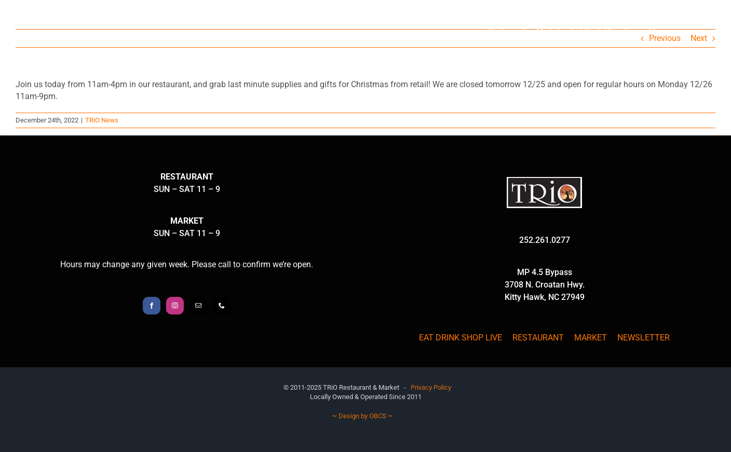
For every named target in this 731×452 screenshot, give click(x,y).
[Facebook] (151, 305)
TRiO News (101, 120)
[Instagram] (175, 305)
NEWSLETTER (643, 338)
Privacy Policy (431, 387)
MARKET (590, 338)
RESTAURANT (538, 338)
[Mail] (198, 305)
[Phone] (222, 305)
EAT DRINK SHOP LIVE (460, 338)
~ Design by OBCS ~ (362, 416)
